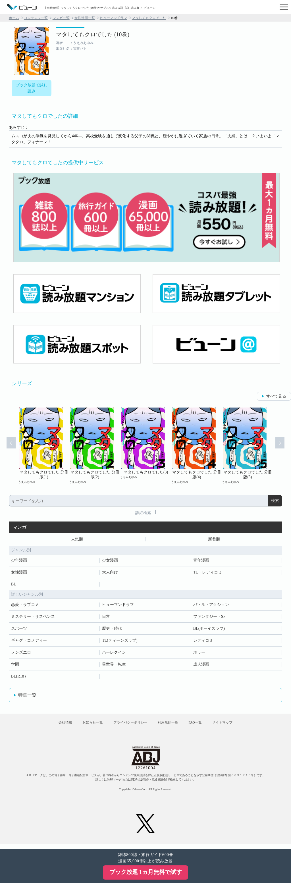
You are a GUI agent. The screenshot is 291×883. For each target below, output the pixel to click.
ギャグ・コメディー (29, 641)
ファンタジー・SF (209, 618)
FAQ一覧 (201, 726)
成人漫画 (201, 665)
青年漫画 (201, 561)
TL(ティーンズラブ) (119, 641)
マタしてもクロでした (149, 18)
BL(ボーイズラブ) (209, 630)
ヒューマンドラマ (113, 18)
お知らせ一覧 (86, 726)
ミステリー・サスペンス (33, 618)
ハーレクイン (114, 653)
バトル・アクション (211, 606)
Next (283, 445)
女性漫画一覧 (84, 18)
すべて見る (276, 396)
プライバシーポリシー (128, 726)
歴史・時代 (112, 630)
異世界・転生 (114, 665)
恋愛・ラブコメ (25, 606)
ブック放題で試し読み (31, 88)
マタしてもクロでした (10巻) (92, 34)
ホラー (199, 653)
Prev (8, 445)
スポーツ (19, 630)
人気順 (77, 540)
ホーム (14, 18)
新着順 (214, 540)
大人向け (110, 573)
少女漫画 (110, 561)
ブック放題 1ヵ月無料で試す (145, 872)
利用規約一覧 (170, 726)
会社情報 (54, 726)
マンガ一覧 (61, 18)
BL (13, 585)
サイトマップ (233, 726)
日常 (106, 618)
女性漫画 (19, 573)
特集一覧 (27, 696)
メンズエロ (21, 653)
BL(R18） (19, 677)
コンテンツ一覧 (36, 18)
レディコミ (203, 641)
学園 (15, 665)
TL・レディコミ (207, 573)
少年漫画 (19, 561)
